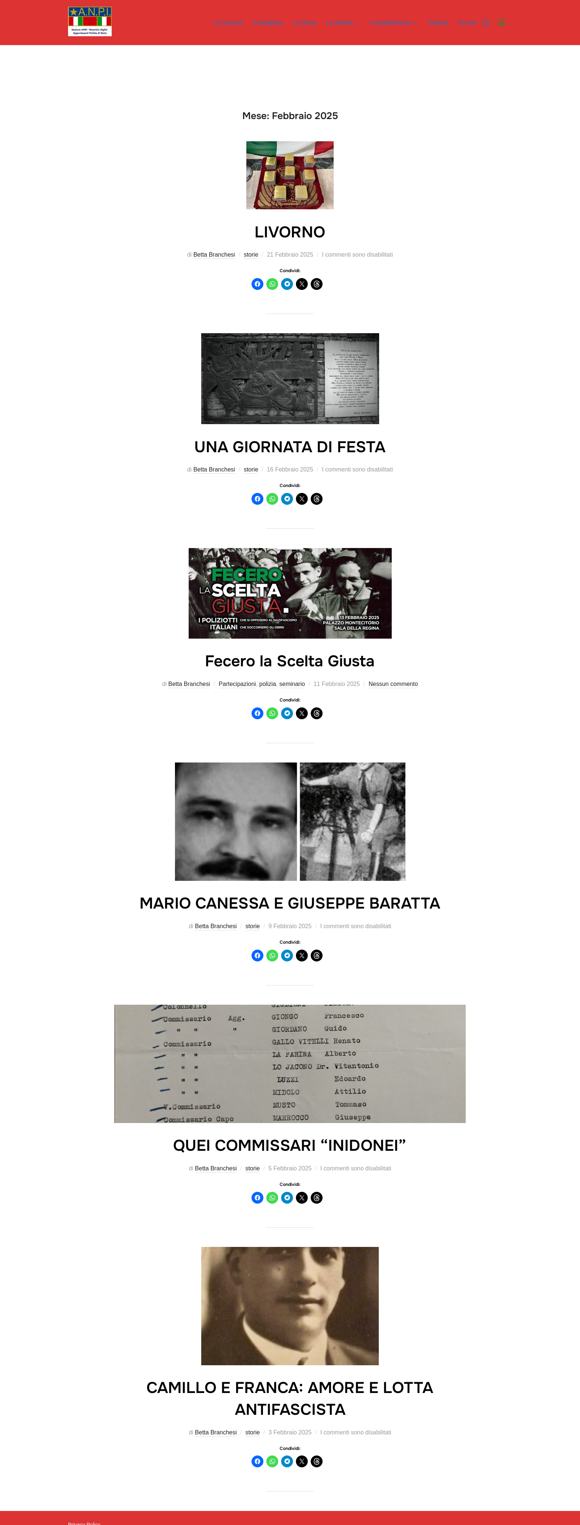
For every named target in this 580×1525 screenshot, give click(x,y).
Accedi (467, 23)
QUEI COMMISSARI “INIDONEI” (289, 1146)
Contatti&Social (394, 23)
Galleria (438, 23)
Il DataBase (268, 23)
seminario (292, 684)
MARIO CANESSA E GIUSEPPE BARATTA (289, 903)
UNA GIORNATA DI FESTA (289, 447)
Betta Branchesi (214, 254)
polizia (267, 684)
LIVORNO (289, 232)
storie (251, 254)
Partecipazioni (237, 684)
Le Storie (305, 23)
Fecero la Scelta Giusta (290, 661)
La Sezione (228, 23)
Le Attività (343, 23)
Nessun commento (393, 684)
